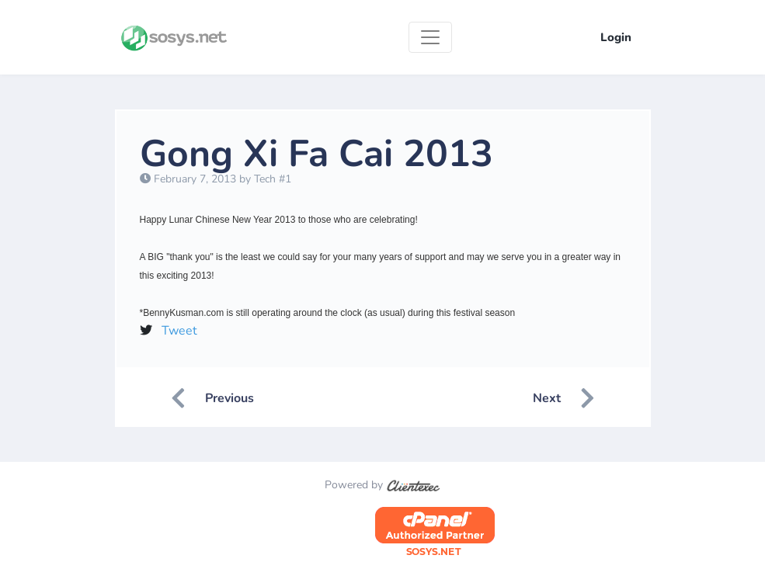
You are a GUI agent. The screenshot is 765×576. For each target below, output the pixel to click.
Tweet (179, 330)
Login (615, 37)
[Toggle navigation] (430, 37)
